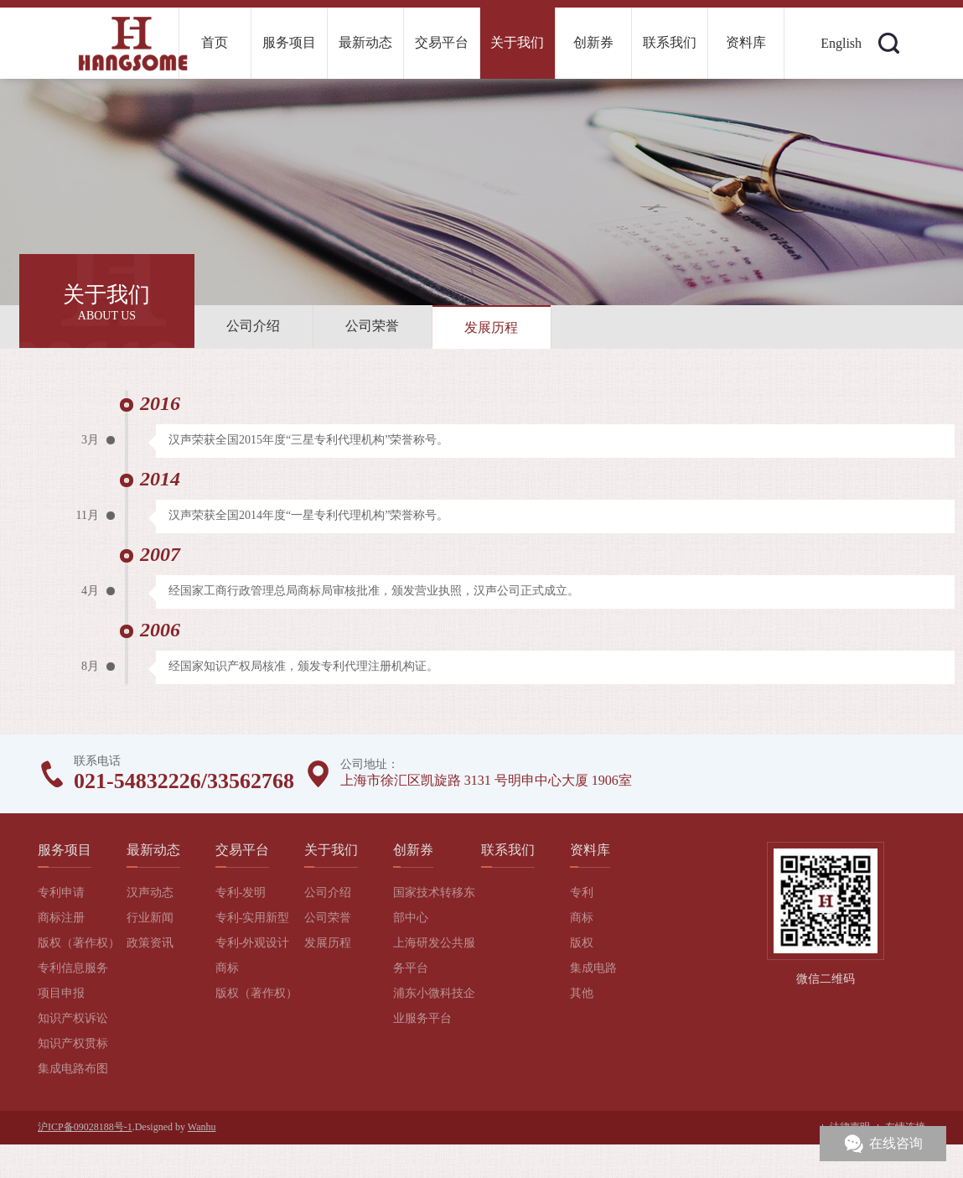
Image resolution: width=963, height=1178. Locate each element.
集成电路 (593, 968)
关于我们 (517, 42)
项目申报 (61, 993)
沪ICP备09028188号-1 (85, 1127)
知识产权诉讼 (73, 1018)
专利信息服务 (73, 968)
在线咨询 (896, 1143)
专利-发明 (241, 892)
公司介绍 (253, 326)
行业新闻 (150, 917)
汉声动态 (150, 892)
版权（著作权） (79, 943)
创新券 (593, 42)
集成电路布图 (73, 1068)
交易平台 (442, 42)
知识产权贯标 (73, 1043)
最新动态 (365, 42)
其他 (581, 993)
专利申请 (61, 892)
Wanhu (202, 1127)
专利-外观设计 (252, 943)
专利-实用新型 (252, 917)
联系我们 (669, 42)
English (841, 43)
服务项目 (289, 42)
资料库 (746, 42)
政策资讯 (150, 943)
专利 (581, 892)
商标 (227, 968)
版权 (581, 943)
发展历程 (491, 327)
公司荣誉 (372, 326)
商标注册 (61, 917)
